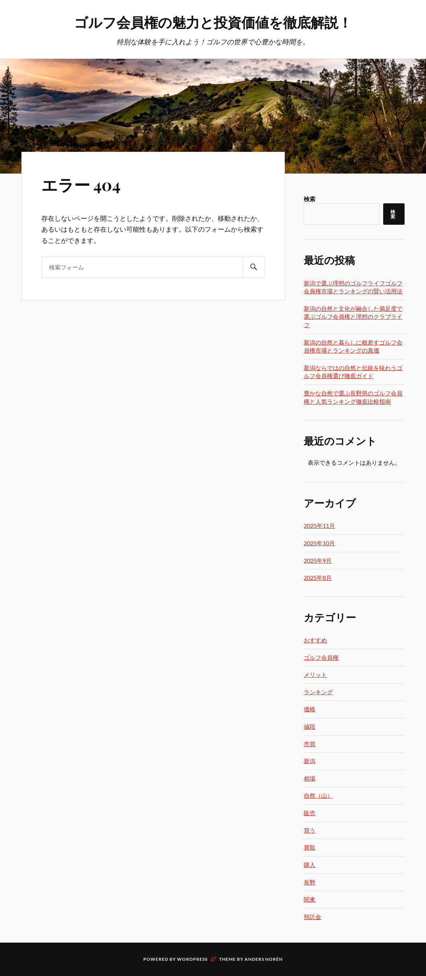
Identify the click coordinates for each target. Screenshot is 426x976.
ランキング (318, 691)
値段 (309, 726)
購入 (309, 864)
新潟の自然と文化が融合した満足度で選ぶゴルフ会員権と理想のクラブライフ (353, 316)
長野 (309, 882)
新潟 (309, 760)
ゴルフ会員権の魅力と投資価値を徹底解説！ (213, 22)
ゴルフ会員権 (321, 657)
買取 (309, 847)
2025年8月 (318, 577)
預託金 (312, 916)
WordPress (192, 959)
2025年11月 (319, 525)
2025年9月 (318, 560)
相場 (309, 778)
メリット (315, 674)
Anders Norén (264, 959)
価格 (309, 708)
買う (309, 830)
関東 (309, 899)
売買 (309, 743)
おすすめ (315, 640)
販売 (309, 812)
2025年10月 (319, 543)
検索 (309, 198)
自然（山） (318, 795)
